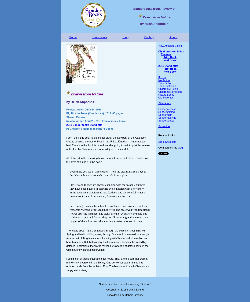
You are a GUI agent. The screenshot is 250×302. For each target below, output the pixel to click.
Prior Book (169, 57)
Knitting (149, 37)
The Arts (166, 54)
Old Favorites (165, 97)
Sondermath (165, 115)
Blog (125, 37)
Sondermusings (167, 117)
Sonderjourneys (167, 109)
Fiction (162, 77)
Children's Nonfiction (171, 51)
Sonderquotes (166, 120)
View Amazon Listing (170, 45)
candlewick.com (167, 142)
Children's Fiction (168, 89)
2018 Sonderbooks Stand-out (84, 125)
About (173, 37)
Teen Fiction (165, 83)
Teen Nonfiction (167, 86)
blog (180, 147)
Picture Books (166, 94)
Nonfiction (164, 80)
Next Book (169, 60)
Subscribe (164, 126)
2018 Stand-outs (168, 66)
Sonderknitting (166, 112)
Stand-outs (99, 37)
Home (73, 37)
